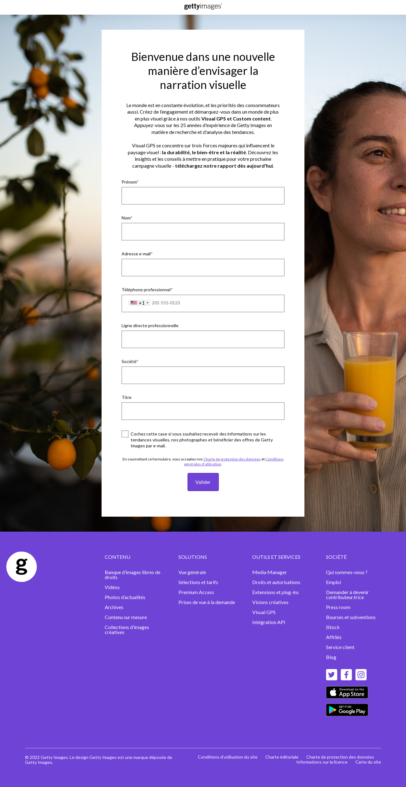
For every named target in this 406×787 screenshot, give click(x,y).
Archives (114, 607)
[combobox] (139, 303)
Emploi (333, 582)
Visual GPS (264, 612)
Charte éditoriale (281, 757)
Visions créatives (270, 602)
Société (129, 361)
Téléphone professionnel (146, 289)
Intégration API (268, 622)
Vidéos (112, 587)
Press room (338, 607)
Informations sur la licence (322, 762)
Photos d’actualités (125, 597)
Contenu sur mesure (126, 617)
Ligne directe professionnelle (150, 325)
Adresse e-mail (136, 253)
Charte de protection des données (232, 459)
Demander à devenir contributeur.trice (347, 594)
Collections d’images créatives (127, 629)
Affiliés (334, 637)
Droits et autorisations (276, 582)
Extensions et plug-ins (276, 592)
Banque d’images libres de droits (132, 574)
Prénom (129, 181)
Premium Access (196, 592)
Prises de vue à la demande (206, 602)
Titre (127, 397)
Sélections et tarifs (198, 582)
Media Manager (269, 572)
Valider (203, 482)
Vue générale (192, 572)
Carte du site (368, 762)
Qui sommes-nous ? (347, 572)
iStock (333, 627)
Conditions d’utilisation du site (228, 757)
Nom (126, 217)
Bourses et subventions (351, 617)
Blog (331, 657)
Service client (340, 647)
